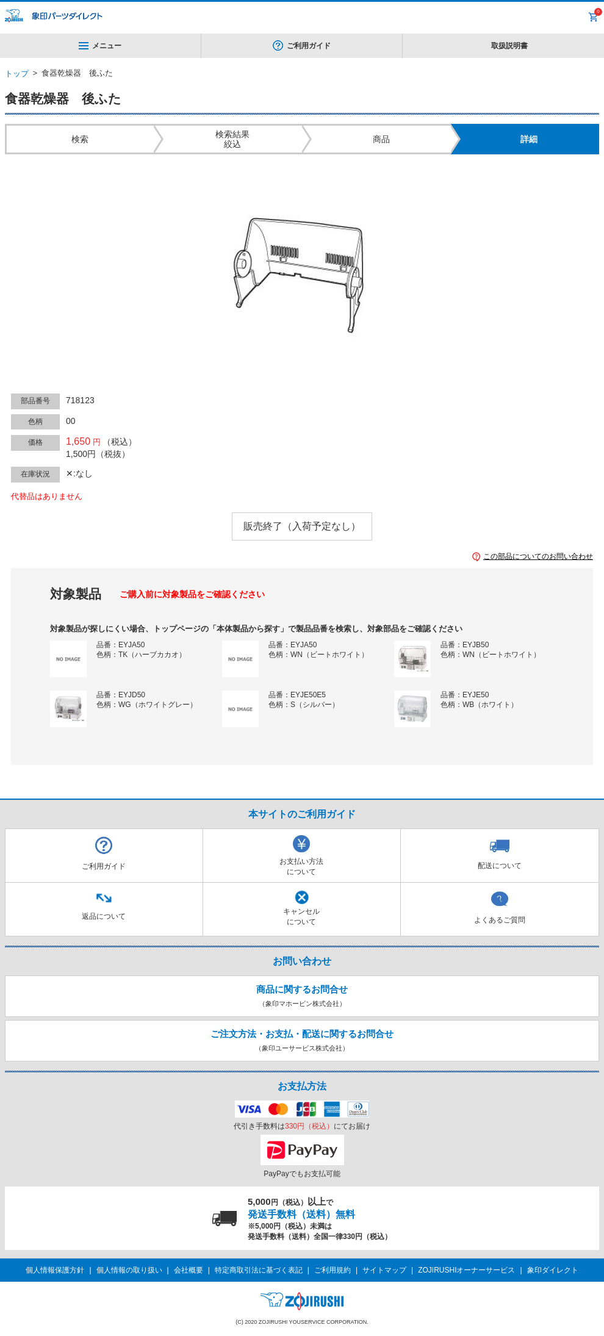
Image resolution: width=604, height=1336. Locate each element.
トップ (17, 73)
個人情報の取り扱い (129, 1270)
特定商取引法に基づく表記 (259, 1270)
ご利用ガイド (309, 45)
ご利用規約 (332, 1270)
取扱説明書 (509, 45)
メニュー (100, 45)
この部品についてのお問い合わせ (538, 556)
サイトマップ (384, 1270)
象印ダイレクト (552, 1270)
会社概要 (188, 1270)
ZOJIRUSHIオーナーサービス (466, 1270)
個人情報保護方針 (55, 1270)
